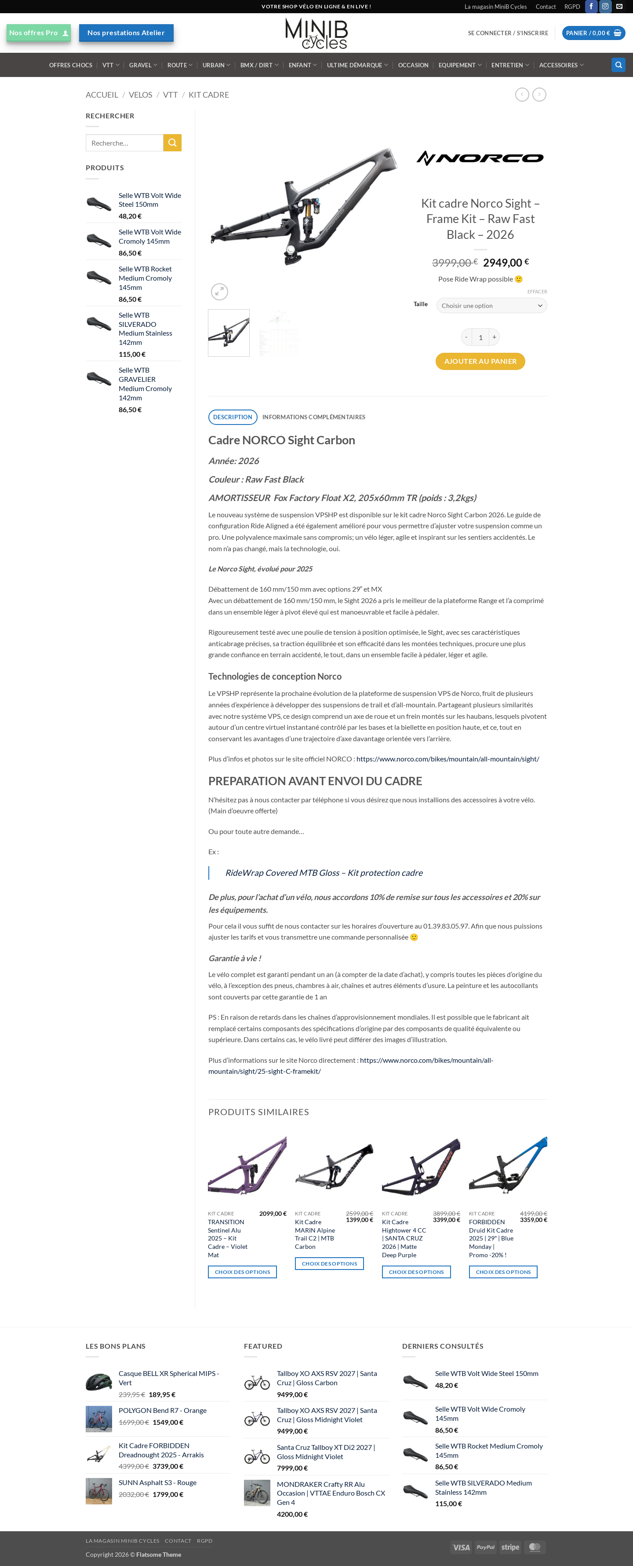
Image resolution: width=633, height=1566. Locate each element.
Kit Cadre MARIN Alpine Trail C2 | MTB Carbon (315, 1234)
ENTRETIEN (510, 65)
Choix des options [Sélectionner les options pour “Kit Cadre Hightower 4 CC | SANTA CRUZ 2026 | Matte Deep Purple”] (416, 1272)
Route (180, 65)
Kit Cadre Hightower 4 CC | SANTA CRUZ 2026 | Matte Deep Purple (404, 1238)
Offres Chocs (70, 65)
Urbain (217, 65)
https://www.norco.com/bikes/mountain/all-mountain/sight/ (448, 758)
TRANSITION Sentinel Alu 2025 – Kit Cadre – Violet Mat (227, 1238)
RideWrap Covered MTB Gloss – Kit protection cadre (323, 872)
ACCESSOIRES (561, 65)
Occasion (413, 65)
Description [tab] (232, 417)
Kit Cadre (209, 94)
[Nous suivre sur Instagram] (605, 6)
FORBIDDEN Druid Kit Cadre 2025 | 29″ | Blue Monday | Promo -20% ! (491, 1238)
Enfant (303, 65)
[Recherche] (618, 65)
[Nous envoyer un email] (619, 6)
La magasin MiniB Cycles (496, 6)
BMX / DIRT (259, 65)
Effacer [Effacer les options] (537, 291)
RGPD (572, 6)
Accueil (102, 94)
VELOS (141, 94)
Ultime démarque (357, 65)
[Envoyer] (172, 142)
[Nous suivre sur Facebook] (591, 6)
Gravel (143, 65)
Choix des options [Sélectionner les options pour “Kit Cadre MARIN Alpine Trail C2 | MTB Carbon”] (329, 1263)
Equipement (460, 65)
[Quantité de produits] (480, 337)
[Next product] (522, 94)
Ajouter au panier (480, 361)
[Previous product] (539, 94)
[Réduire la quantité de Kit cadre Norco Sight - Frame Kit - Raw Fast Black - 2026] (466, 337)
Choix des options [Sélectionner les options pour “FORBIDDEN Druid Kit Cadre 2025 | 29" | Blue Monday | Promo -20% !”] (503, 1272)
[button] (508, 33)
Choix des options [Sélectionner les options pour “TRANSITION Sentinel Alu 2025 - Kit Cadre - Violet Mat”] (242, 1272)
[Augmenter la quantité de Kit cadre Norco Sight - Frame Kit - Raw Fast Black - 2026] (494, 337)
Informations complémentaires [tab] (313, 417)
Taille (421, 304)
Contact (546, 6)
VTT (111, 65)
